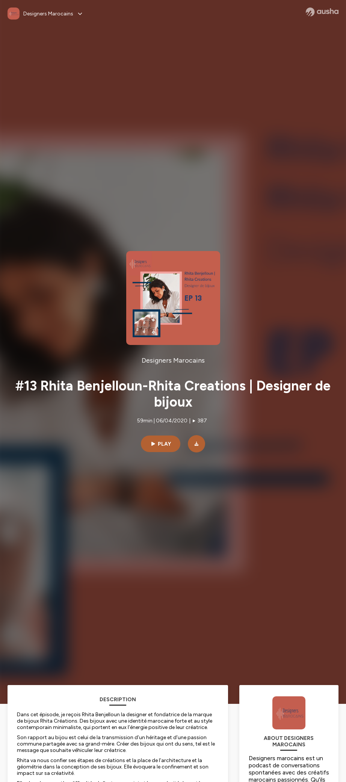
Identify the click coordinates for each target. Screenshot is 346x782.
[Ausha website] (322, 12)
